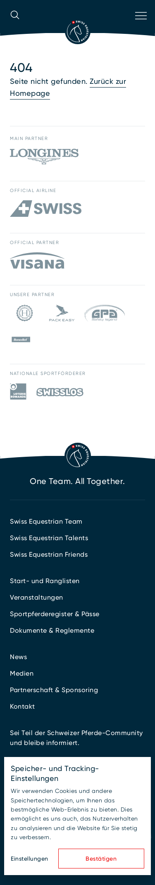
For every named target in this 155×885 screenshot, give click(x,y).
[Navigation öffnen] (140, 26)
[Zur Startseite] (78, 31)
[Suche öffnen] (15, 26)
